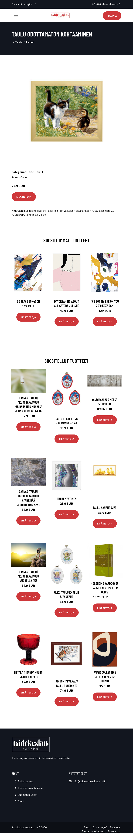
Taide (18, 42)
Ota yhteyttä (100, 827)
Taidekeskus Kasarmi (30, 788)
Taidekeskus (25, 781)
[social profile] (35, 4)
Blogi (21, 801)
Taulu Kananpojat (104, 508)
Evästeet (115, 827)
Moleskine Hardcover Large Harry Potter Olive (105, 587)
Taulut (30, 42)
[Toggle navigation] (16, 15)
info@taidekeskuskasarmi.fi (106, 4)
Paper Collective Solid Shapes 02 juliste (104, 676)
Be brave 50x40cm (28, 301)
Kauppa (112, 15)
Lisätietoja (23, 196)
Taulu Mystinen (66, 499)
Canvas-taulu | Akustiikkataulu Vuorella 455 (28, 576)
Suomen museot (27, 795)
